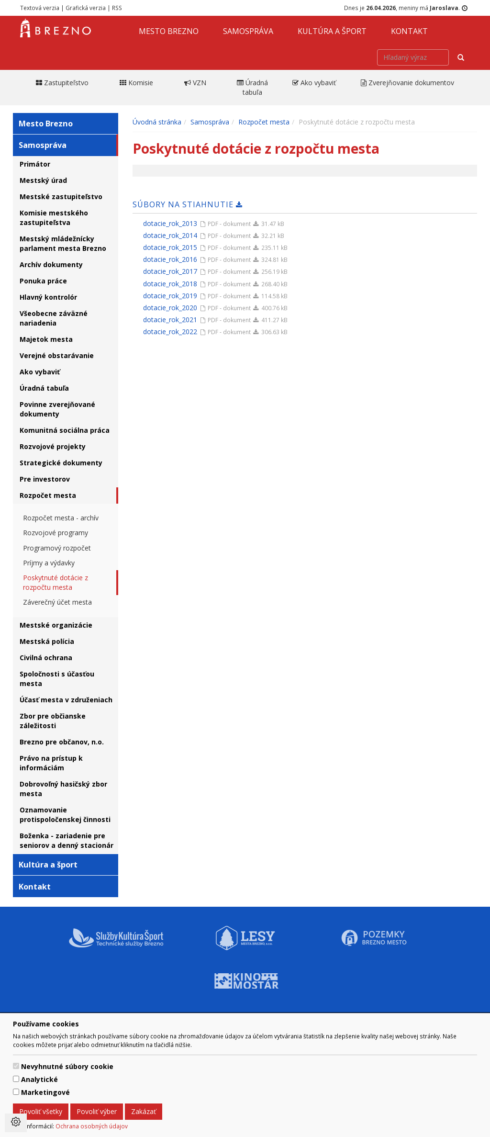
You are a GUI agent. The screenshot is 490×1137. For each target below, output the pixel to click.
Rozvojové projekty (53, 446)
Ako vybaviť (40, 371)
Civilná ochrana (46, 657)
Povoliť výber (97, 1111)
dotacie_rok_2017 (170, 271)
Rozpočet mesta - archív (61, 517)
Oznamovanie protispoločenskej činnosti (65, 814)
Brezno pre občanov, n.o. (62, 741)
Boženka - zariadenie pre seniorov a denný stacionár (66, 840)
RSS (117, 7)
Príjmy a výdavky (49, 562)
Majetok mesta (46, 339)
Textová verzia (39, 7)
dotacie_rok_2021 (170, 319)
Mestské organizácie (56, 625)
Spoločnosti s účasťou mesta (57, 678)
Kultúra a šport (332, 31)
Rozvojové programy (55, 532)
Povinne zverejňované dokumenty (57, 409)
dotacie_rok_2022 (170, 331)
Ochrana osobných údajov (92, 1126)
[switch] (16, 1066)
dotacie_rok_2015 (170, 247)
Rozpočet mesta (48, 495)
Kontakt (409, 31)
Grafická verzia (86, 7)
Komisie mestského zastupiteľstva (54, 217)
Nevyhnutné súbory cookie (67, 1066)
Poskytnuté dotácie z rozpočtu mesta (55, 582)
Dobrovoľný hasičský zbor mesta (63, 788)
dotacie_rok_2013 (170, 223)
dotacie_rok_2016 (170, 259)
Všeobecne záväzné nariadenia (54, 318)
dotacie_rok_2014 (170, 235)
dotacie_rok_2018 (170, 283)
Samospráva (248, 31)
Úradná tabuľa (44, 388)
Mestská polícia (47, 641)
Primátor (35, 164)
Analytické (39, 1079)
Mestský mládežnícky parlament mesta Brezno (63, 243)
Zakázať (143, 1111)
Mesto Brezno (169, 31)
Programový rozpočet (57, 547)
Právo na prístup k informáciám (51, 763)
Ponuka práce (43, 280)
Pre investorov (45, 479)
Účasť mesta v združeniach (66, 699)
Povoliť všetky (40, 1111)
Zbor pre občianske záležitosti (53, 720)
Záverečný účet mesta (57, 602)
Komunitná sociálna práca (65, 430)
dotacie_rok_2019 (170, 295)
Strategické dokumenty (61, 462)
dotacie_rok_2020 (170, 307)
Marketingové (45, 1092)
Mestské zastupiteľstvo (61, 196)
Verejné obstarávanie (57, 355)
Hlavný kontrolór (48, 297)
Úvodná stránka (157, 121)
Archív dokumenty (51, 264)
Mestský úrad (43, 180)
